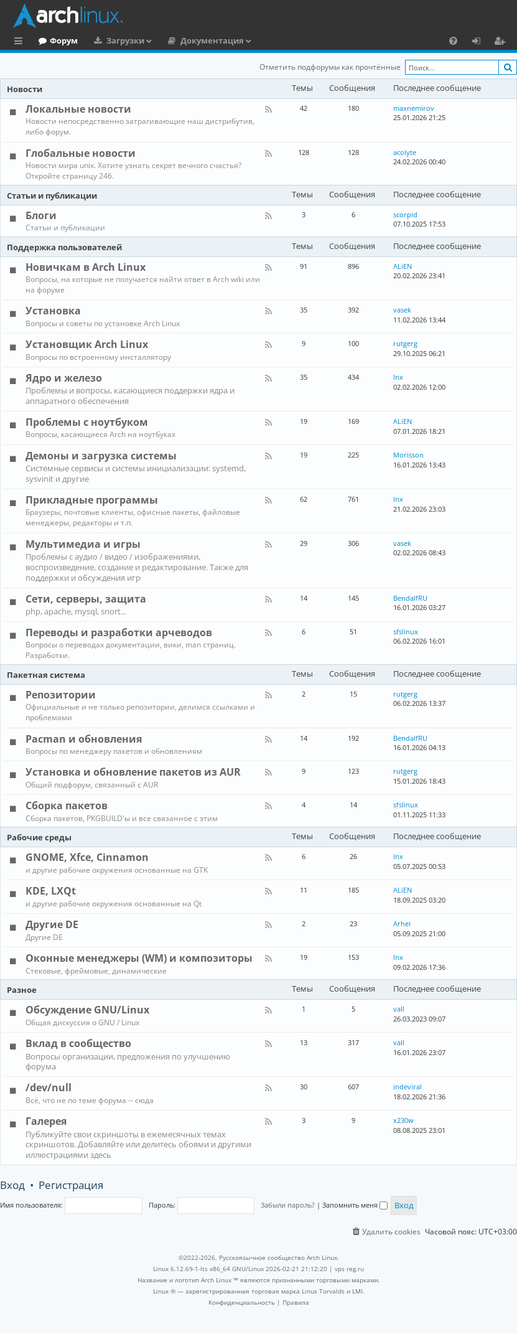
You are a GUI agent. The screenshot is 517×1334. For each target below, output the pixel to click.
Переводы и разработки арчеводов (119, 632)
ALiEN (402, 266)
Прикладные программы (92, 500)
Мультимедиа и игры (83, 544)
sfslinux (405, 631)
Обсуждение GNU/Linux (87, 1010)
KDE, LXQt (51, 891)
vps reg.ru (349, 1268)
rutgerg (405, 343)
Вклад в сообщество (78, 1043)
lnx (398, 377)
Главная (56, 40)
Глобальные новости (81, 153)
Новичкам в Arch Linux (86, 267)
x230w (403, 1120)
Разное (22, 989)
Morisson (408, 454)
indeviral (407, 1086)
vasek (402, 309)
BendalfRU (410, 598)
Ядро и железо (64, 378)
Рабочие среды (39, 837)
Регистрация (71, 1185)
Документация (263, 40)
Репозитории (61, 695)
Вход (12, 1185)
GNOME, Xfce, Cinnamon (87, 857)
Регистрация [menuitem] (502, 42)
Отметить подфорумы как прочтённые (330, 67)
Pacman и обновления (84, 739)
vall (398, 1008)
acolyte (404, 152)
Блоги (41, 215)
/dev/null (49, 1087)
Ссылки (21, 42)
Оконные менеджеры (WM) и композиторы (139, 958)
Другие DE (52, 924)
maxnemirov (413, 108)
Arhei (402, 923)
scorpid (405, 214)
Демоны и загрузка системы (101, 456)
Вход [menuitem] (480, 42)
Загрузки (176, 40)
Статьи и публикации (52, 195)
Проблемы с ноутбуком (87, 422)
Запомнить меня (355, 1205)
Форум (115, 40)
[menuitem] (453, 40)
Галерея (46, 1121)
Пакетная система (46, 674)
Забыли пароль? (288, 1205)
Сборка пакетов (67, 805)
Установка (53, 310)
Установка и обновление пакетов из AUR (133, 772)
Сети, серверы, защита (86, 599)
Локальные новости (78, 109)
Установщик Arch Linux (87, 344)
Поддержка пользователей (64, 247)
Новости (24, 89)
